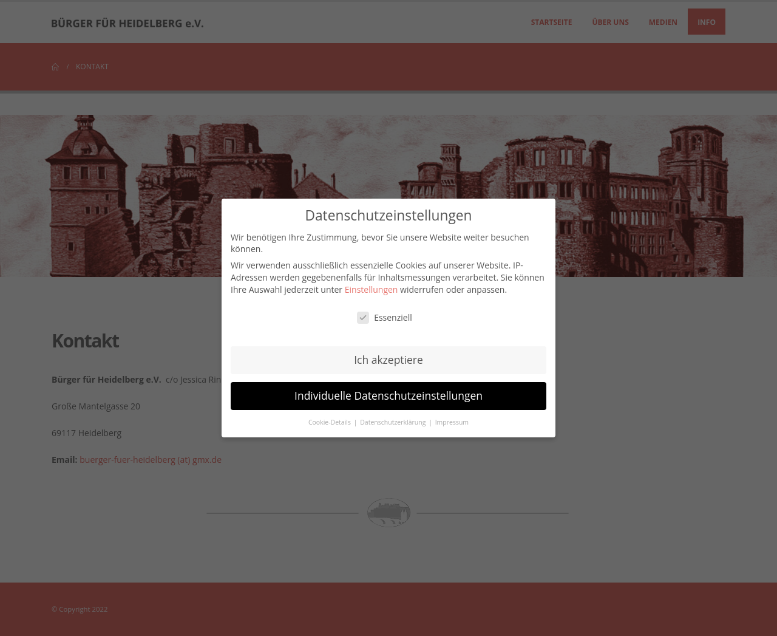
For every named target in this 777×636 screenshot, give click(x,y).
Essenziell (384, 317)
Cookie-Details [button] (330, 422)
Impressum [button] (452, 422)
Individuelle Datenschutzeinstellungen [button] (388, 395)
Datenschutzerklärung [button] (393, 422)
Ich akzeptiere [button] (388, 359)
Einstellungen (371, 289)
